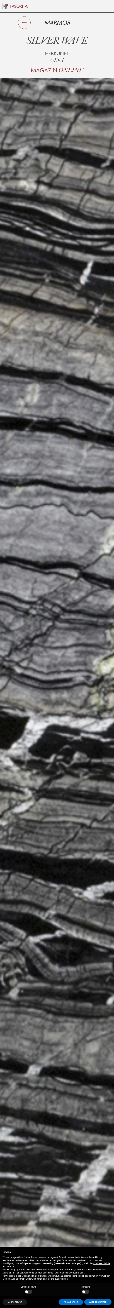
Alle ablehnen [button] (71, 1302)
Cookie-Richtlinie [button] (101, 1263)
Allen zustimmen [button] (98, 1302)
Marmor (57, 22)
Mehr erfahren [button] (14, 1302)
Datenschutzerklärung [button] (91, 1257)
